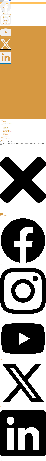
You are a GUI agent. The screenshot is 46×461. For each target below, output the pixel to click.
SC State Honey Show (5, 128)
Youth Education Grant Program (6, 130)
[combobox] (23, 145)
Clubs (2, 124)
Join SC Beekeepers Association (6, 138)
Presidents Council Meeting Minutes (7, 123)
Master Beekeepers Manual (6, 136)
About (2, 120)
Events (2, 125)
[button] (23, 72)
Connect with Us (3, 215)
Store (2, 140)
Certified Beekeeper (5, 133)
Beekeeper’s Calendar (5, 127)
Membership (2, 137)
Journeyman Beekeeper (5, 134)
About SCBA (4, 121)
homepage (20, 143)
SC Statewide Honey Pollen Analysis (7, 131)
